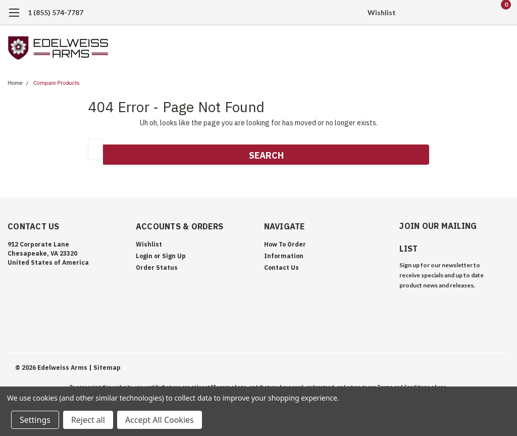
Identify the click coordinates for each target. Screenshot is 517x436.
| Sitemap (105, 367)
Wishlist (382, 12)
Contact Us (281, 267)
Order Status (157, 267)
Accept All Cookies (159, 419)
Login (144, 256)
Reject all (88, 419)
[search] (450, 12)
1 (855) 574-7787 (55, 12)
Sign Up (174, 256)
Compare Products (56, 83)
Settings (35, 419)
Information (283, 256)
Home (15, 83)
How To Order (285, 244)
